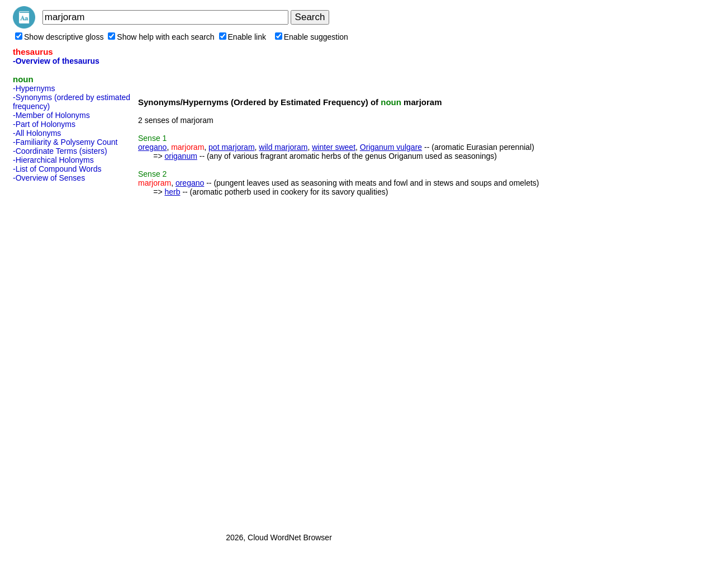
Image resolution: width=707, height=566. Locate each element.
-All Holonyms (37, 133)
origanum (180, 156)
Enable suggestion (311, 36)
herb (172, 191)
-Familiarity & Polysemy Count (65, 142)
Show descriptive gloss (59, 36)
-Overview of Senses (49, 177)
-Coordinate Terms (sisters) (60, 151)
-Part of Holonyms (44, 124)
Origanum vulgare (391, 147)
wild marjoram (283, 147)
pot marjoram (231, 147)
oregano (152, 147)
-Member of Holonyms (51, 115)
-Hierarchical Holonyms (53, 159)
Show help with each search (161, 36)
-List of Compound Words (57, 168)
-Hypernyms (34, 88)
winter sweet (333, 147)
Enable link (243, 36)
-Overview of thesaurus (56, 60)
